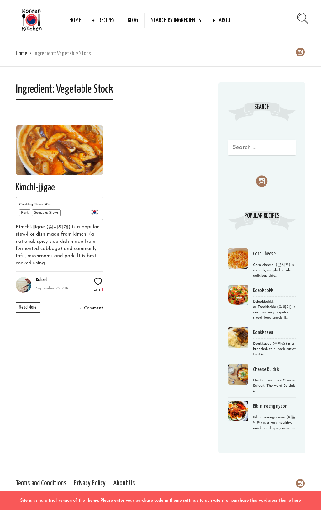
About (226, 20)
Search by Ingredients (176, 20)
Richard (41, 280)
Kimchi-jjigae (35, 187)
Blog (133, 20)
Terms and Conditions (41, 483)
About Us (124, 483)
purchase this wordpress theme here (266, 500)
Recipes (106, 20)
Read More (28, 307)
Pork (25, 213)
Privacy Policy (90, 483)
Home (75, 20)
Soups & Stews (46, 213)
